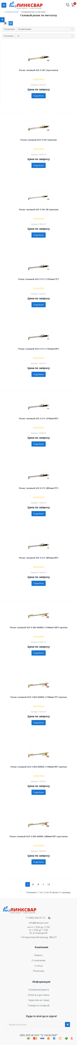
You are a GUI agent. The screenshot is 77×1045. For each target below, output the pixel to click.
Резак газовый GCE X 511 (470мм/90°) (38, 418)
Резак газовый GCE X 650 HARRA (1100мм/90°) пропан (38, 767)
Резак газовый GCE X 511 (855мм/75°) (38, 488)
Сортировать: (9, 29)
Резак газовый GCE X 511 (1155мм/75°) (38, 279)
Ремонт (38, 955)
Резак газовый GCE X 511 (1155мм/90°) (38, 349)
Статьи (38, 965)
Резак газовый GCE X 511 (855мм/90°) (38, 558)
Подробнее (38, 95)
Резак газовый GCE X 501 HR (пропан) (38, 209)
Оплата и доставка (38, 994)
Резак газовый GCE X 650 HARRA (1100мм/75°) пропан (38, 697)
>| (49, 884)
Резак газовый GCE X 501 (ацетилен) (38, 70)
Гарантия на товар (38, 1000)
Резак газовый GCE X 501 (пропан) (38, 140)
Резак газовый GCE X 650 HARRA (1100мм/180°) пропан (38, 627)
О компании (38, 960)
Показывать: (9, 36)
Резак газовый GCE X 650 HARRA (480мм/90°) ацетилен (39, 836)
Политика (38, 970)
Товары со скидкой (38, 1005)
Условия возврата (38, 989)
